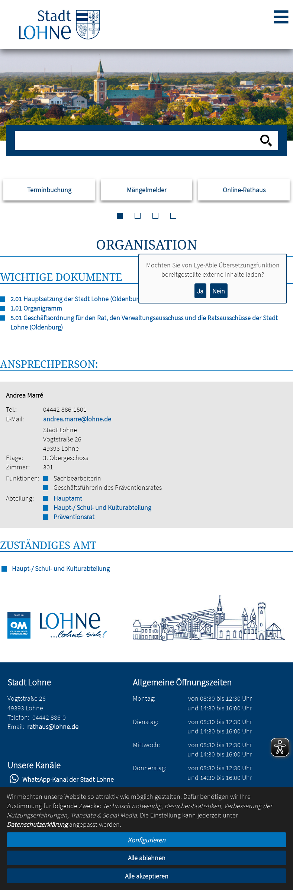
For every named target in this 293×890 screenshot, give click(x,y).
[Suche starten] (266, 141)
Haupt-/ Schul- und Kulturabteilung (102, 507)
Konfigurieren (146, 840)
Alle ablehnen (146, 858)
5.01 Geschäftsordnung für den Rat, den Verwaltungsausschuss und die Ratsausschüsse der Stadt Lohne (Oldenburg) (144, 322)
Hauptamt (68, 498)
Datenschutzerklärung (37, 824)
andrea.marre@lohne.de (77, 419)
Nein (218, 291)
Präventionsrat (74, 517)
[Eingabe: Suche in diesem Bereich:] (138, 140)
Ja (200, 291)
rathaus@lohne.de (52, 726)
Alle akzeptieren (146, 876)
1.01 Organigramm (36, 308)
